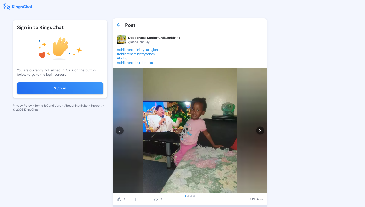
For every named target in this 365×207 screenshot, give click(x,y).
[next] (260, 131)
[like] (119, 199)
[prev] (120, 131)
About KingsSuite (76, 106)
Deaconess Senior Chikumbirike (154, 38)
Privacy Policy (22, 106)
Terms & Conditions (48, 106)
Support (96, 106)
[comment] (137, 199)
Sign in (60, 88)
